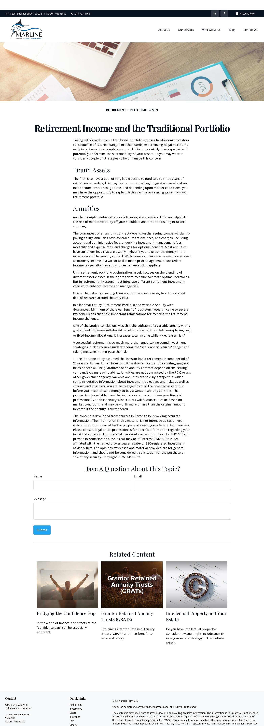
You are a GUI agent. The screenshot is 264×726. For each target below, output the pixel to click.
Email (138, 466)
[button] (164, 19)
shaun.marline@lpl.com (17, 717)
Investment (76, 698)
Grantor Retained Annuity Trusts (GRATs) (127, 606)
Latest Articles (77, 722)
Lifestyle (74, 718)
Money (73, 714)
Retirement (76, 694)
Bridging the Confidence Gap (66, 603)
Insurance (75, 706)
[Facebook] (224, 3)
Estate (73, 702)
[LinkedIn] (215, 3)
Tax (72, 710)
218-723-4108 (80, 3)
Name (37, 466)
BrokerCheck (190, 696)
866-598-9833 (23, 698)
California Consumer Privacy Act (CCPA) (223, 723)
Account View (245, 3)
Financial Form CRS (127, 690)
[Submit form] (42, 519)
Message (39, 489)
